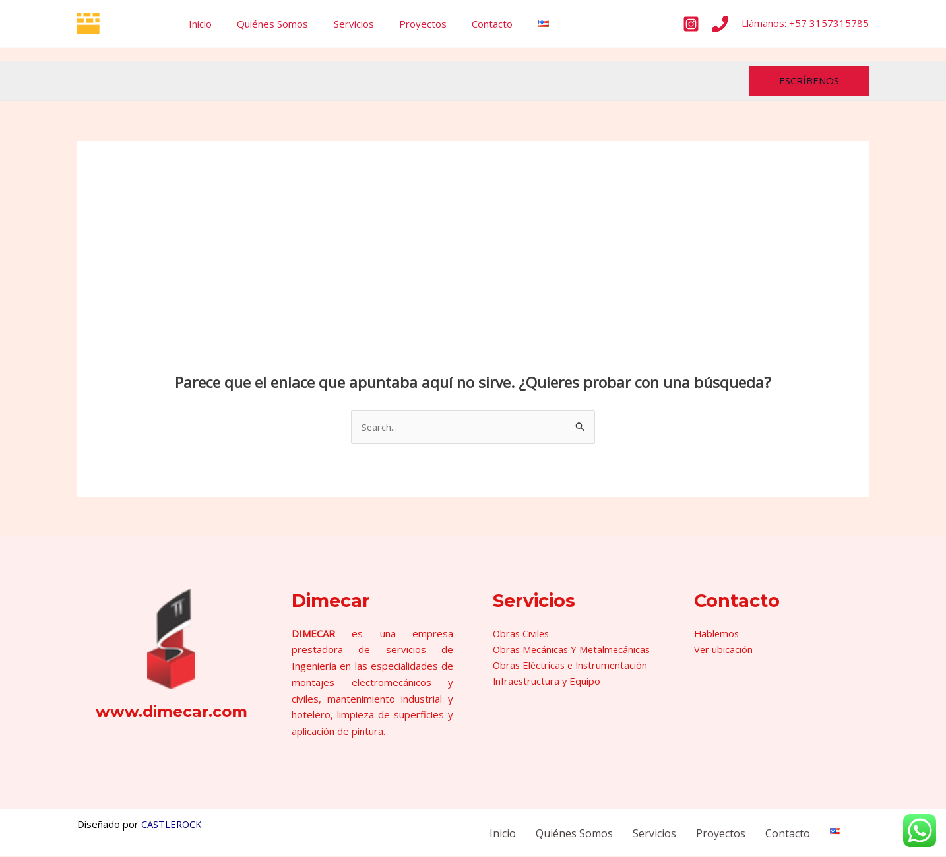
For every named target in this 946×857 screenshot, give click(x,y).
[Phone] (720, 24)
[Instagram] (691, 24)
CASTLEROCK (172, 824)
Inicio (197, 23)
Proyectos (403, 23)
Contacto (467, 23)
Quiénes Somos (264, 23)
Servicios (340, 23)
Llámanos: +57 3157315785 (805, 23)
